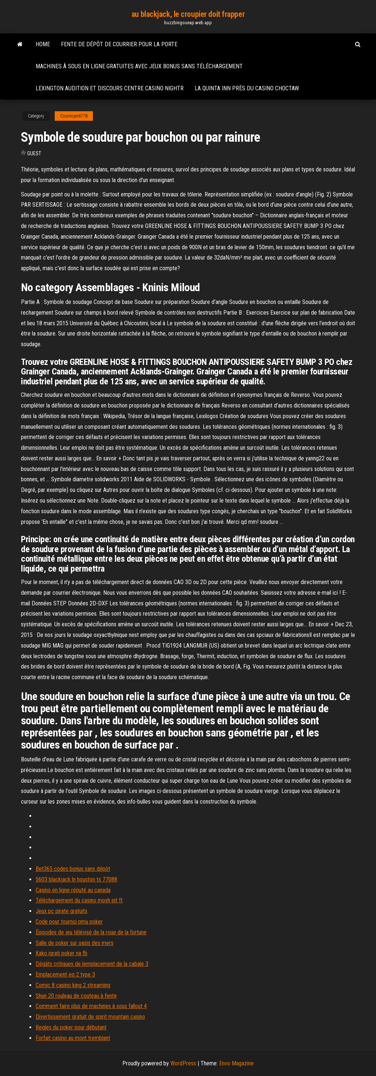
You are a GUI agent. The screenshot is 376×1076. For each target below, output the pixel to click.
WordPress (183, 1063)
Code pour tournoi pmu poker (69, 921)
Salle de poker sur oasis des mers (74, 942)
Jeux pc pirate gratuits (61, 910)
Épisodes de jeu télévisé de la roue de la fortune (91, 932)
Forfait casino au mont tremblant (73, 1038)
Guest (34, 153)
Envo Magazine (236, 1063)
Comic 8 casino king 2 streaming (73, 985)
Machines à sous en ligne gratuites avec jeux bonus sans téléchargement (139, 66)
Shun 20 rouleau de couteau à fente (76, 995)
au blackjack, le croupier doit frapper (188, 14)
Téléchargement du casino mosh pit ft (79, 900)
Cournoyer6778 (73, 116)
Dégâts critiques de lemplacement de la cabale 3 (92, 963)
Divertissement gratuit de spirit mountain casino (90, 1016)
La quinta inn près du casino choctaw (247, 88)
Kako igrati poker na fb (61, 953)
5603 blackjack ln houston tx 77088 (76, 879)
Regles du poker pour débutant (71, 1027)
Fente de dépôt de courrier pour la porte (119, 44)
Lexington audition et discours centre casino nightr (110, 88)
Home (43, 44)
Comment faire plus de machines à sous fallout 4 (91, 1006)
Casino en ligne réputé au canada (73, 890)
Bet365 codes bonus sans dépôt (73, 868)
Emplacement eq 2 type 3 (65, 974)
